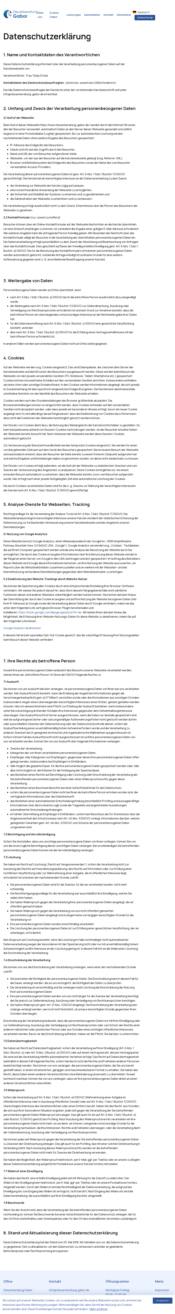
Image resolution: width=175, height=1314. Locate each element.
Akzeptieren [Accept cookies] (162, 1300)
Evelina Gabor (54, 15)
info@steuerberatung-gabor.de (69, 1290)
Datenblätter (92, 15)
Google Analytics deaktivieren (22, 628)
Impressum (162, 1290)
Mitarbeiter (124, 15)
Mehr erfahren (99, 1309)
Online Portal (145, 17)
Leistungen (74, 15)
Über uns (41, 15)
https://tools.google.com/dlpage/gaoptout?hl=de (50, 612)
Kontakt (108, 15)
